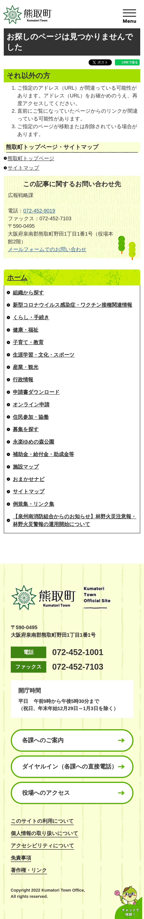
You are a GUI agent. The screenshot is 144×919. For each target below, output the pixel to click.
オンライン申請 (31, 404)
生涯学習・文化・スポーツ (44, 355)
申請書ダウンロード (36, 392)
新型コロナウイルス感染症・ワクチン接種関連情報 (72, 305)
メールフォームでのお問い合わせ (47, 249)
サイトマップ (23, 168)
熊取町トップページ (31, 158)
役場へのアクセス (46, 792)
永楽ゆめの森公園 (33, 442)
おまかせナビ (29, 479)
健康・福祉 (25, 330)
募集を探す (26, 429)
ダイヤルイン (69, 766)
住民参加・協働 (31, 417)
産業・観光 (25, 367)
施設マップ (26, 467)
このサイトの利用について (42, 821)
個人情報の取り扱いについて (44, 833)
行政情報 (23, 379)
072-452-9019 (39, 211)
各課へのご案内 (43, 740)
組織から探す (28, 292)
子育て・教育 (28, 342)
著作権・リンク (29, 870)
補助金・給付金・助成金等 (43, 454)
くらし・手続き (31, 317)
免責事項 (21, 858)
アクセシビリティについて (42, 845)
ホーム (17, 277)
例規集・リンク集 (33, 504)
